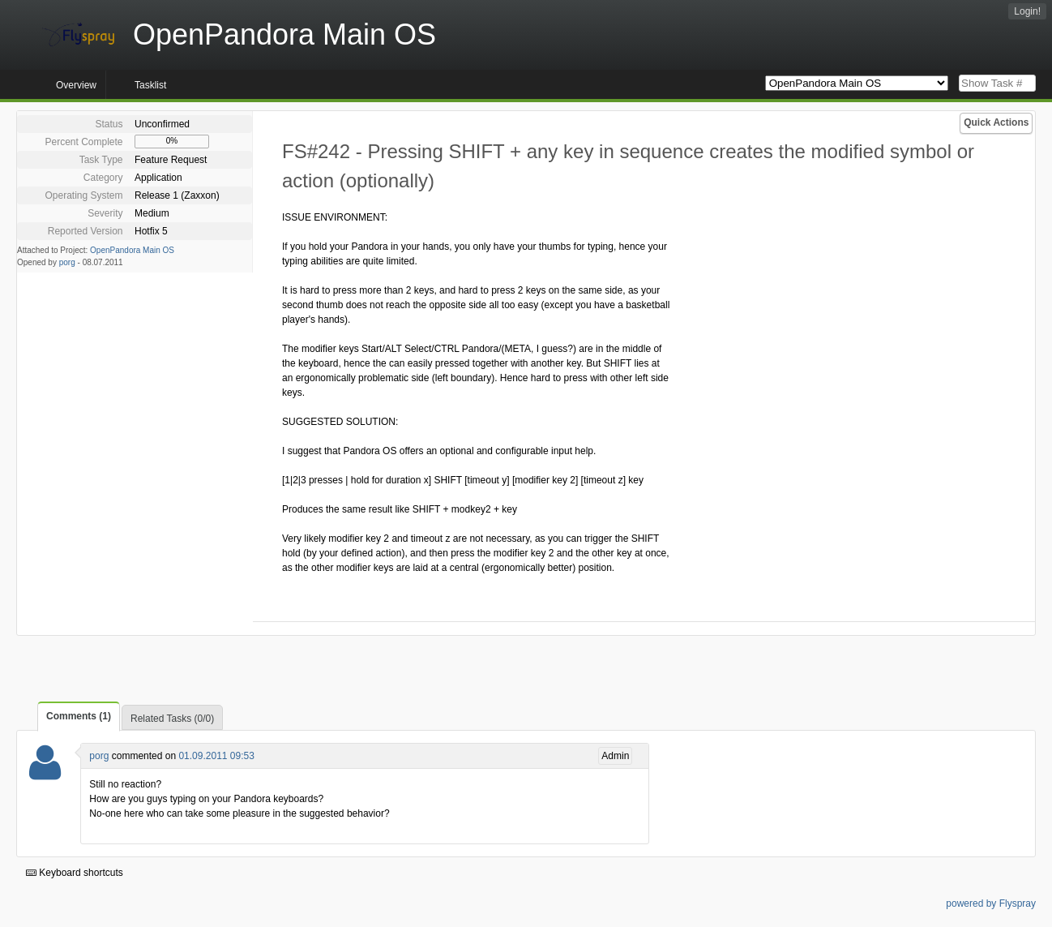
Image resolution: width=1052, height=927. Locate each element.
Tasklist (150, 85)
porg (67, 262)
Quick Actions (996, 122)
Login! (1027, 11)
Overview (76, 85)
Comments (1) (78, 716)
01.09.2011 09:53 (216, 756)
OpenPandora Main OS (132, 250)
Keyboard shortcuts (74, 872)
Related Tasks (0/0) (172, 718)
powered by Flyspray (991, 903)
